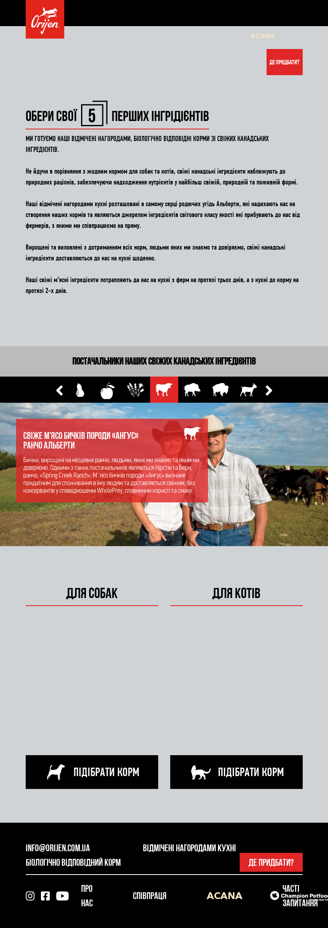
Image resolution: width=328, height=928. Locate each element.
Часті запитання (161, 36)
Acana (263, 36)
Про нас (96, 36)
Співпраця (124, 36)
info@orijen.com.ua (58, 847)
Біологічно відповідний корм (73, 862)
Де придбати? (284, 62)
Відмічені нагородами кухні (189, 847)
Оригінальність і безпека (215, 36)
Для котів (70, 36)
